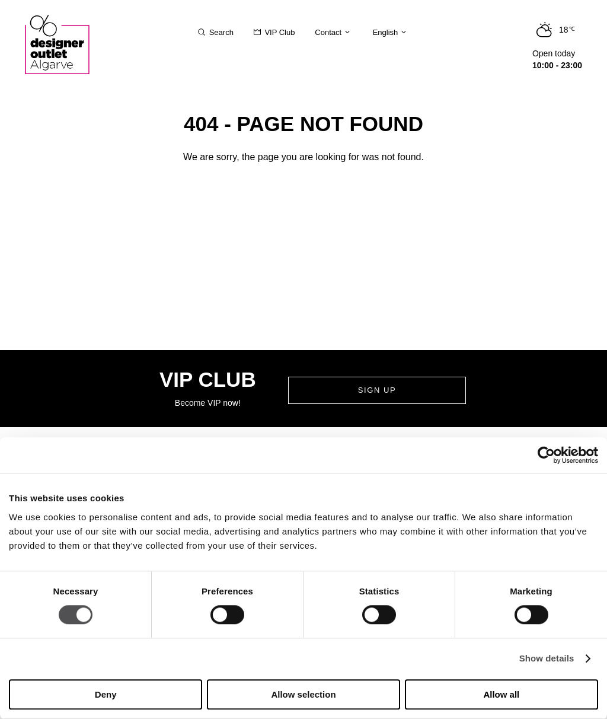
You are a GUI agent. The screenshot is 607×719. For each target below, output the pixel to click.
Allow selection (303, 694)
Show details (546, 659)
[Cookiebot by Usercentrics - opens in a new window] (546, 455)
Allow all (501, 694)
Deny (106, 694)
